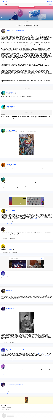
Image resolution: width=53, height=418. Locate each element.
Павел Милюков (9, 245)
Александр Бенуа (10, 179)
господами (9, 249)
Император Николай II (11, 366)
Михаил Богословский (11, 92)
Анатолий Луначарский (11, 164)
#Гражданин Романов (4, 374)
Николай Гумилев (23, 349)
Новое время (9, 30)
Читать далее (34, 218)
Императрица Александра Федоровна (14, 384)
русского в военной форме (41, 353)
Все (41, 258)
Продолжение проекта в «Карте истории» (26, 7)
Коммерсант (9, 290)
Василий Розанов (20, 30)
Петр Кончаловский (10, 130)
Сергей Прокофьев (10, 106)
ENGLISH (50, 4)
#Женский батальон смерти (5, 339)
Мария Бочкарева (10, 308)
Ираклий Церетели (10, 210)
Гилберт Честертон (10, 349)
